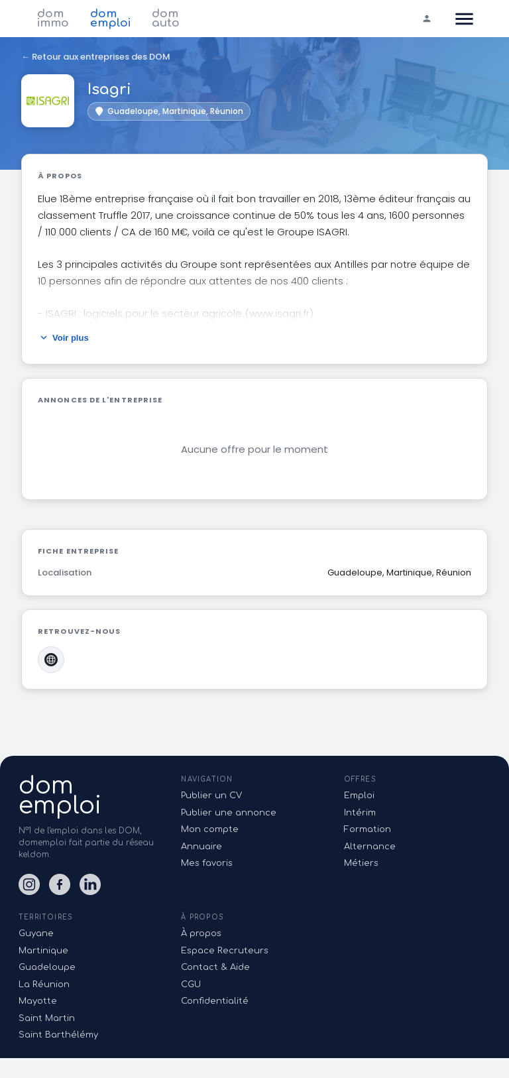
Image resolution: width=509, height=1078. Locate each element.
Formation (367, 829)
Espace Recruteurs (224, 950)
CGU (191, 984)
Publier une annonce (228, 812)
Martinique (43, 950)
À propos (201, 933)
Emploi (359, 795)
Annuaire (201, 846)
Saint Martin (47, 1018)
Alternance (370, 846)
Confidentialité (215, 1001)
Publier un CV (211, 795)
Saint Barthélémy (58, 1035)
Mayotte (38, 1001)
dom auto (166, 18)
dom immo (53, 18)
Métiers (361, 863)
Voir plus (63, 337)
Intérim (360, 812)
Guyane (36, 933)
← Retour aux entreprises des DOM (95, 56)
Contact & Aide (215, 967)
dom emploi (110, 18)
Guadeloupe (47, 967)
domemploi (60, 795)
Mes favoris (207, 863)
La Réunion (44, 984)
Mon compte (210, 829)
